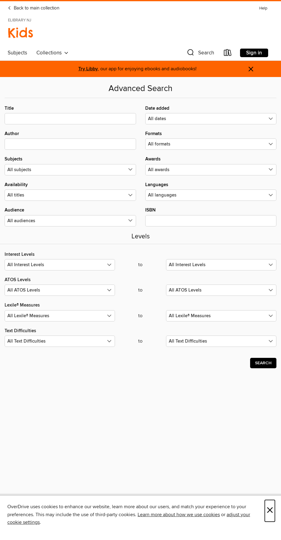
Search (263, 363)
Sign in (254, 53)
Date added (211, 114)
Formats (211, 140)
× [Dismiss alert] (251, 69)
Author (70, 140)
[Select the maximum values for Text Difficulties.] (221, 341)
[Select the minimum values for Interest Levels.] (60, 264)
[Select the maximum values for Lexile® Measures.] (221, 315)
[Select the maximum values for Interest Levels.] (221, 264)
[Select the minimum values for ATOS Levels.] (60, 290)
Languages (211, 191)
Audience (70, 216)
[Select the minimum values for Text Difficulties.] (60, 341)
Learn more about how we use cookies (179, 515)
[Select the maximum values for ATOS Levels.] (221, 290)
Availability (70, 191)
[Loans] (228, 54)
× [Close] (270, 511)
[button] (200, 54)
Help (263, 8)
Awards (211, 165)
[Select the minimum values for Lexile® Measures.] (60, 315)
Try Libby (88, 69)
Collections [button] (52, 53)
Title (70, 114)
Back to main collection (33, 8)
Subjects (17, 53)
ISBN (211, 216)
